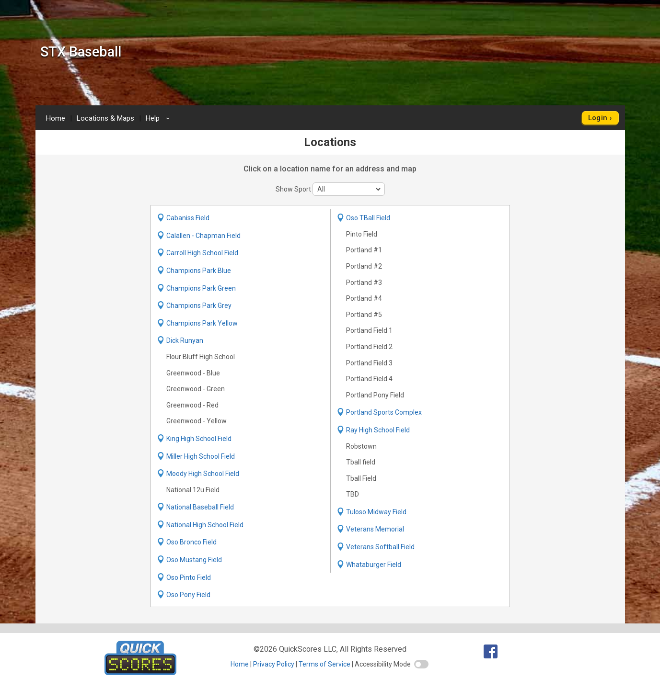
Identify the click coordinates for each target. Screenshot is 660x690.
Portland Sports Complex (384, 412)
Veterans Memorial (375, 529)
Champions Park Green (201, 288)
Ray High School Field (378, 430)
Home (55, 118)
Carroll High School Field (202, 253)
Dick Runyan (184, 340)
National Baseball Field (200, 507)
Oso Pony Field (188, 595)
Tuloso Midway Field (376, 512)
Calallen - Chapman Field (203, 235)
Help (159, 118)
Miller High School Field (200, 456)
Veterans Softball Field (380, 547)
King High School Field (199, 438)
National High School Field (204, 525)
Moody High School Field (202, 473)
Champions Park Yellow (202, 323)
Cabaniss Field (187, 218)
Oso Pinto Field (188, 577)
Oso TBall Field (368, 218)
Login (598, 117)
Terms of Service (324, 664)
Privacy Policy (273, 664)
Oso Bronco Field (191, 542)
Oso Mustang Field (194, 560)
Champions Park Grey (199, 305)
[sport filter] (348, 189)
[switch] (421, 664)
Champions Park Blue (198, 270)
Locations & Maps (105, 118)
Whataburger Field (373, 564)
